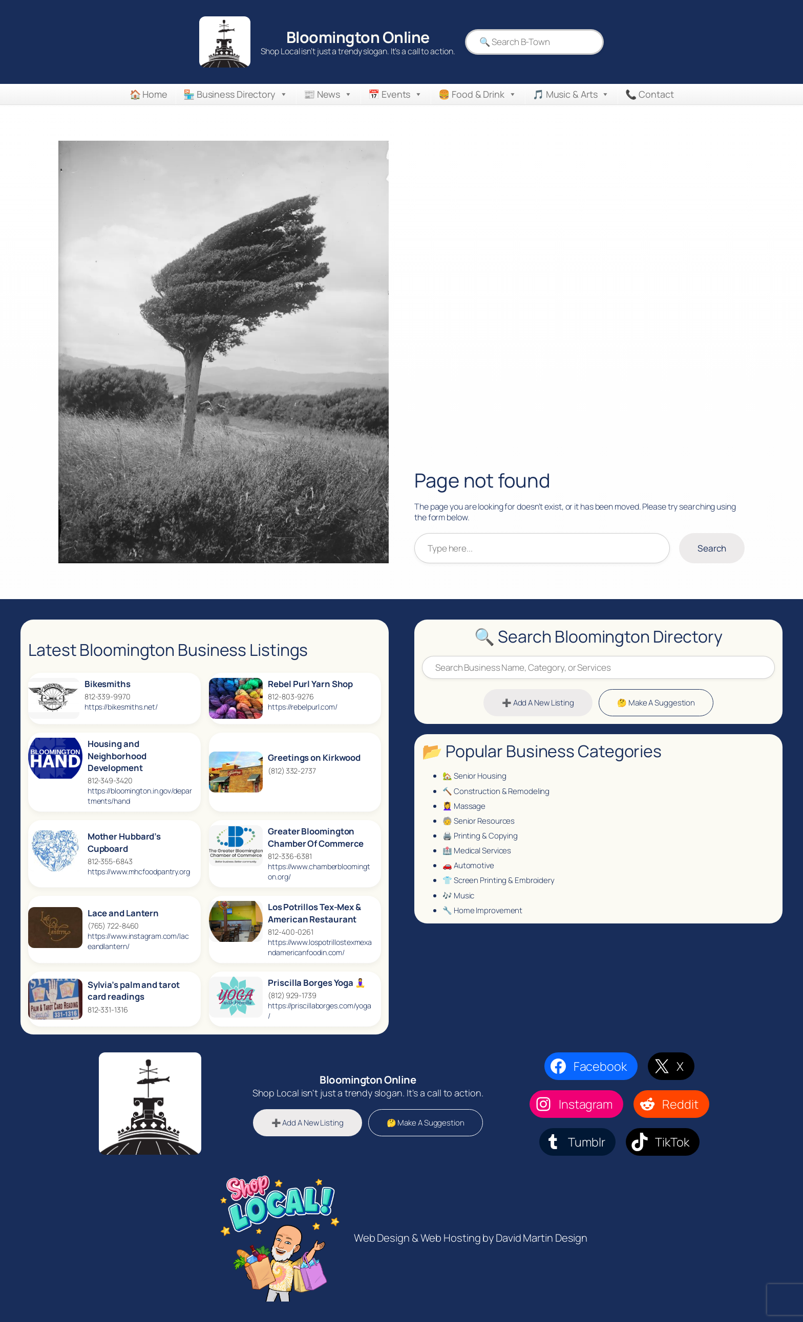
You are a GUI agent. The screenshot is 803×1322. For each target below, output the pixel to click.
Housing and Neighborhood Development (117, 756)
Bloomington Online (356, 37)
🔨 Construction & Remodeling (497, 793)
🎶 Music (458, 902)
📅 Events (395, 94)
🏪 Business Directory (235, 94)
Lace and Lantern (123, 913)
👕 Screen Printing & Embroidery (500, 886)
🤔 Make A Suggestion (657, 704)
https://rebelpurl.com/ (302, 707)
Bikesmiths (107, 684)
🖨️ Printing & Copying (480, 840)
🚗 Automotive (469, 870)
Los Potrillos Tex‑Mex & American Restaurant (314, 913)
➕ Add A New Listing (536, 704)
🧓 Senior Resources (480, 824)
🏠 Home (148, 94)
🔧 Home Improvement (483, 917)
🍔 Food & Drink (477, 94)
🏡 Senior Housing (475, 777)
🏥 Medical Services (478, 855)
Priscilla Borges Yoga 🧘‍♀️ (317, 982)
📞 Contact (649, 94)
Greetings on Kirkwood (314, 757)
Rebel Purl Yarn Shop (310, 684)
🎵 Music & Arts (571, 94)
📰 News (328, 94)
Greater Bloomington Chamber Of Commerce (316, 837)
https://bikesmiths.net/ (121, 707)
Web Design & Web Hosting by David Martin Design (470, 1237)
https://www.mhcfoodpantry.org (139, 871)
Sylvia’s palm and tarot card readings (134, 991)
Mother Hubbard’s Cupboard (124, 842)
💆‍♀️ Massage (464, 808)
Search (711, 547)
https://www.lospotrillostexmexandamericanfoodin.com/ (320, 947)
